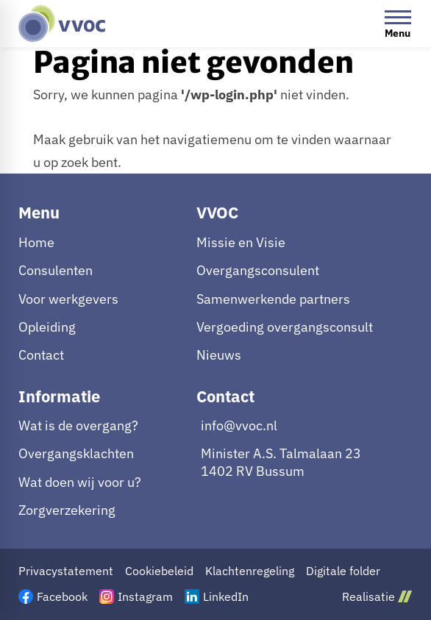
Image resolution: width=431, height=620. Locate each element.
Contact (41, 354)
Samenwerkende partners (273, 299)
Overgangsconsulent (257, 270)
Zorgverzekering (66, 510)
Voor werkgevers (68, 299)
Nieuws (218, 354)
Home (36, 242)
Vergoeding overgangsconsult (284, 326)
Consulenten (55, 270)
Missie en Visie (240, 242)
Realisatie (377, 596)
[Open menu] (398, 23)
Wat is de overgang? (78, 425)
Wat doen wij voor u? (79, 482)
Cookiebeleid (159, 571)
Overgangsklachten (76, 453)
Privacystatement (65, 571)
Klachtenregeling (249, 571)
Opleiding (47, 326)
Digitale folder (343, 571)
